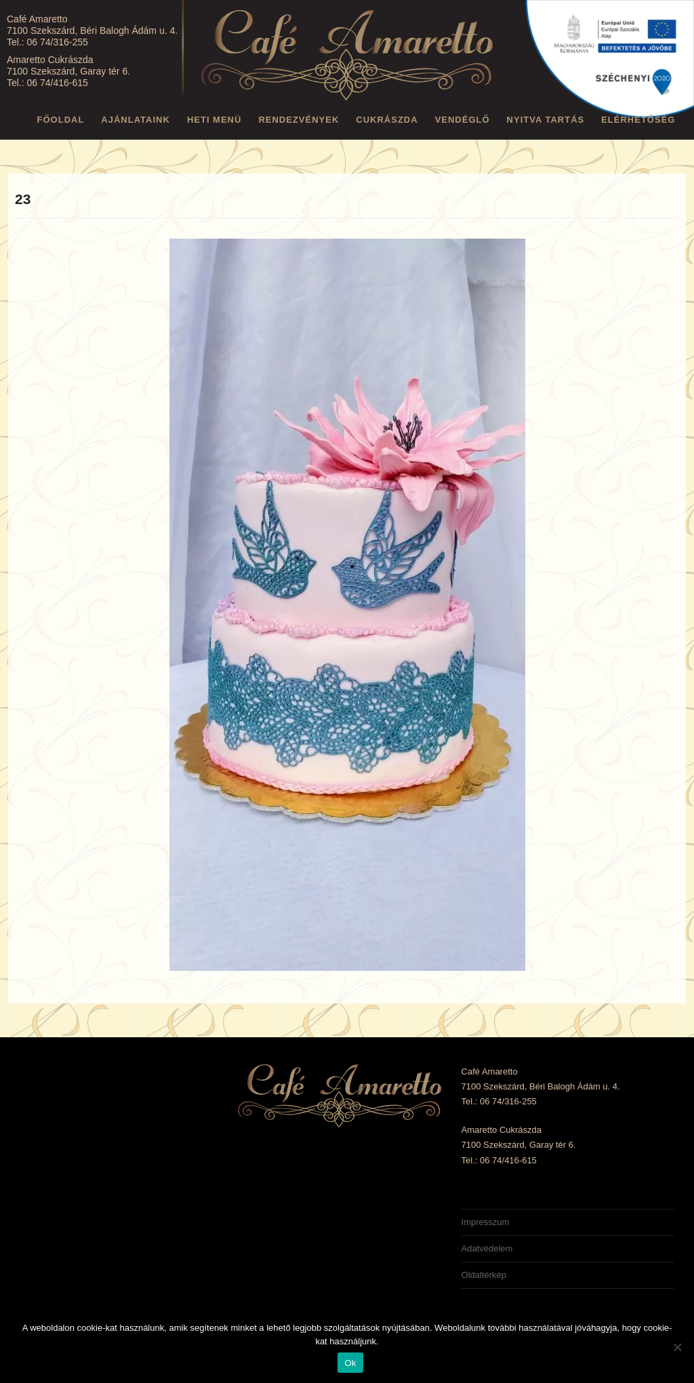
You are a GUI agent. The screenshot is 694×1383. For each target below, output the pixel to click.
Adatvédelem (487, 1248)
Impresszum (486, 1222)
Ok (350, 1363)
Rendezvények (298, 120)
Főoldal (61, 120)
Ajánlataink (135, 120)
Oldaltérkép (484, 1275)
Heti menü (214, 120)
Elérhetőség (638, 120)
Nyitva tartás (546, 120)
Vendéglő (462, 120)
